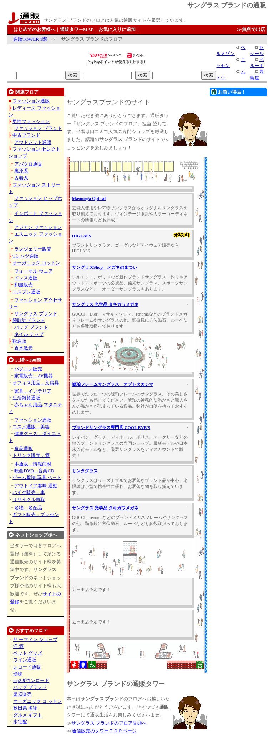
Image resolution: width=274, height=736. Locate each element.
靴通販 (19, 341)
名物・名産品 (28, 507)
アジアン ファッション (38, 227)
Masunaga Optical (89, 198)
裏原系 (21, 170)
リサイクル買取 (28, 499)
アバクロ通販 (28, 164)
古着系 (21, 178)
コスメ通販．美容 (31, 426)
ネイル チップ (28, 334)
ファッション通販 (31, 101)
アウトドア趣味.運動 (35, 485)
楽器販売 (22, 694)
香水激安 (23, 348)
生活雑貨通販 (26, 397)
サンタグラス (85, 470)
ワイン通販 (24, 659)
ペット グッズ (27, 653)
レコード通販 (27, 667)
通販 (17, 39)
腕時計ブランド (28, 320)
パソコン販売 (28, 369)
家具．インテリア (32, 391)
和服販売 (23, 284)
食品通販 (23, 448)
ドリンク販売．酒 (31, 455)
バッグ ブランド (31, 327)
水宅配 (20, 721)
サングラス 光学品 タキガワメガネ (105, 304)
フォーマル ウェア (33, 271)
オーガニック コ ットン (37, 701)
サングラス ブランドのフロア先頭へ (109, 723)
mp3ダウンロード (31, 680)
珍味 (17, 673)
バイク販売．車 (28, 492)
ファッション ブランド (38, 128)
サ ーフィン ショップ (35, 639)
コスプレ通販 (26, 291)
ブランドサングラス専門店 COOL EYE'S (111, 427)
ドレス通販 (25, 278)
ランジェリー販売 (32, 249)
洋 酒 (18, 646)
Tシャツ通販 (25, 256)
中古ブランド (26, 135)
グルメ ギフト (27, 714)
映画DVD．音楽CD (34, 470)
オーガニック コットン (36, 263)
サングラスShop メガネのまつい (104, 267)
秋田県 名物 (25, 708)
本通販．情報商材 (32, 464)
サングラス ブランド (35, 313)
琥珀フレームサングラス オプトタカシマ (112, 384)
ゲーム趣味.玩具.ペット (36, 477)
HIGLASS (81, 235)
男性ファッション (31, 121)
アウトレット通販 (32, 142)
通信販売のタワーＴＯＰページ (104, 731)
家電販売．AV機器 (33, 375)
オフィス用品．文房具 (35, 382)
